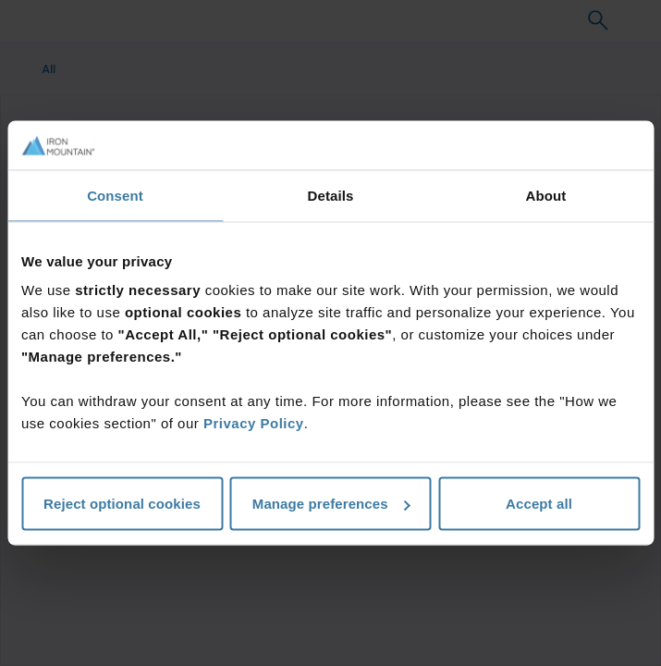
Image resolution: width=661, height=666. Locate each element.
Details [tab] (331, 195)
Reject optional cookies (122, 504)
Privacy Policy (253, 423)
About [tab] (546, 195)
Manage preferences (331, 504)
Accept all (539, 504)
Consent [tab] (115, 195)
